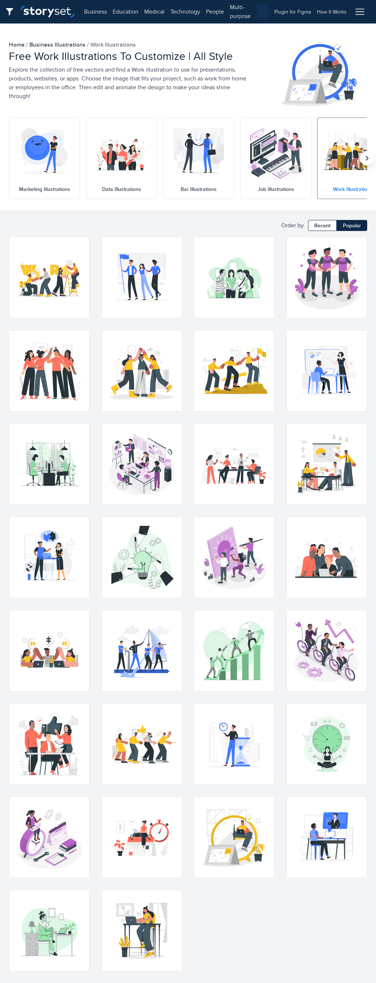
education (125, 11)
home (17, 44)
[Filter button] (12, 12)
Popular (352, 225)
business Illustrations (58, 44)
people (215, 11)
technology (185, 11)
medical (154, 11)
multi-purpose (240, 11)
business (95, 11)
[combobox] (262, 11)
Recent (322, 225)
